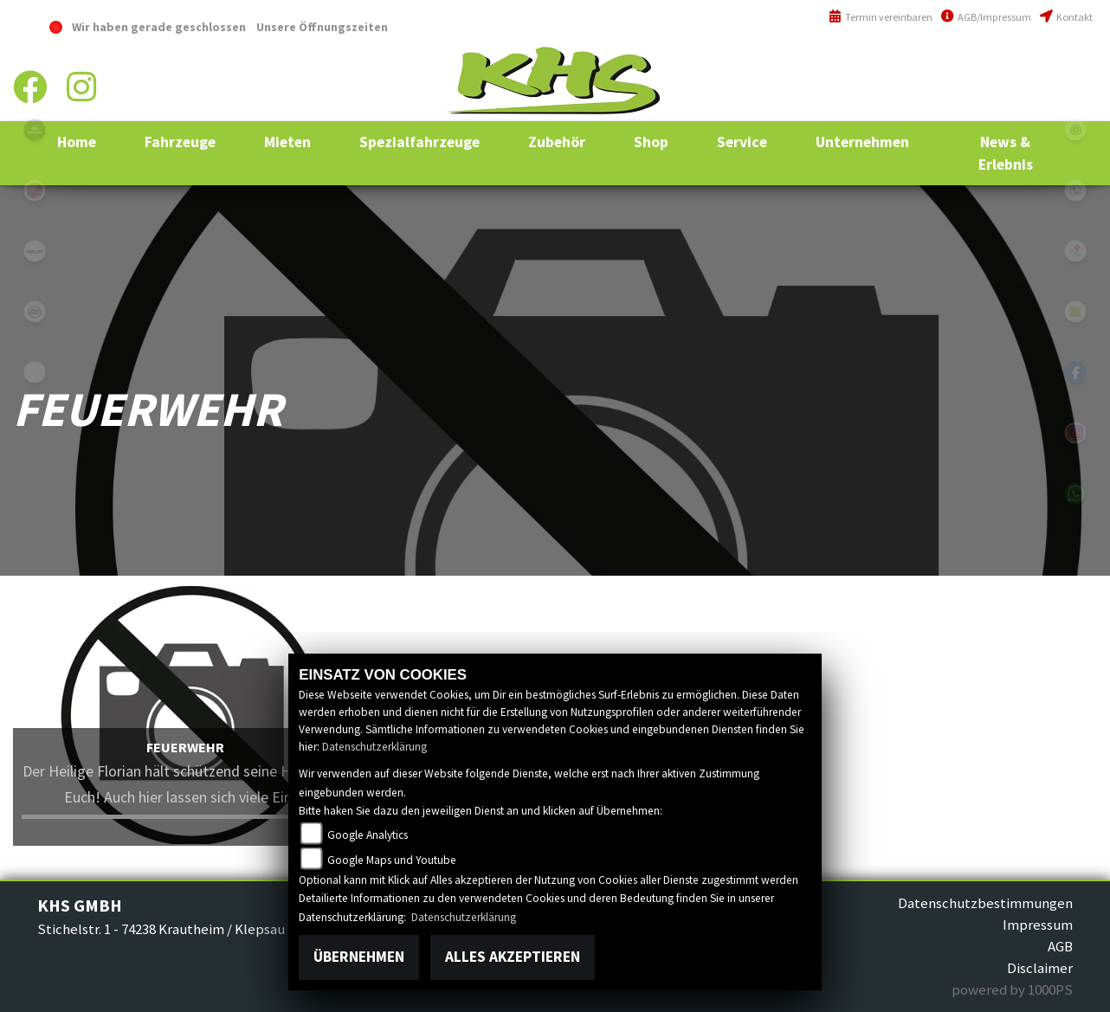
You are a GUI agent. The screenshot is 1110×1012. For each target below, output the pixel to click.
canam (35, 251)
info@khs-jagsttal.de (1030, 101)
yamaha (35, 190)
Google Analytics (367, 835)
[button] (180, 142)
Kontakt (1066, 16)
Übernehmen (358, 956)
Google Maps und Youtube (391, 860)
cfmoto (35, 312)
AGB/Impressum (986, 16)
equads (35, 372)
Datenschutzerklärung (374, 746)
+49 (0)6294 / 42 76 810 (1031, 64)
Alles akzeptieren (512, 956)
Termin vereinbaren (880, 16)
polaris (35, 130)
